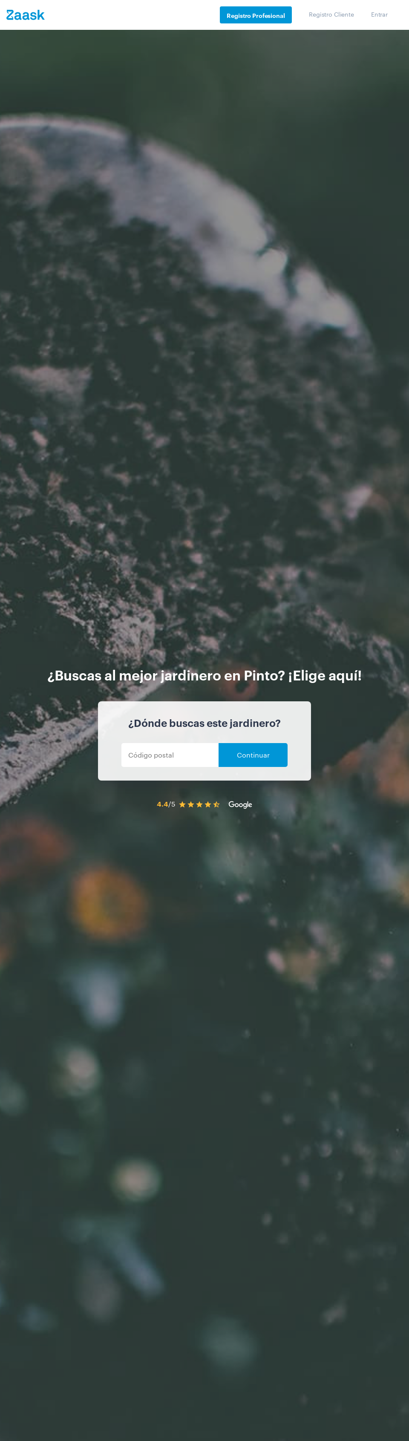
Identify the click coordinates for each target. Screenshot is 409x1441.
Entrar (379, 14)
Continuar (253, 754)
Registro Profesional (256, 15)
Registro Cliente (331, 14)
